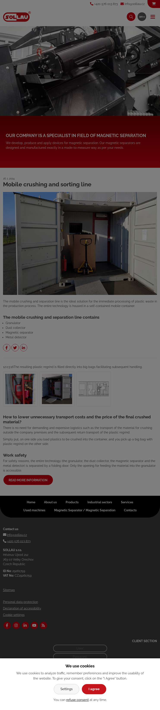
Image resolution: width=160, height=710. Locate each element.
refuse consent (77, 700)
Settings (66, 689)
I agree (94, 689)
